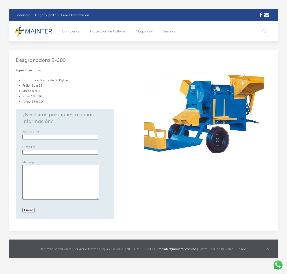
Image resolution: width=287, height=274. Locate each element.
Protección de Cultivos (108, 31)
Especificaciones (28, 70)
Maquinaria (144, 31)
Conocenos (71, 31)
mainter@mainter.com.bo (177, 256)
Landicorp (23, 15)
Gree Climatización (75, 15)
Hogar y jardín (45, 15)
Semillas (169, 31)
